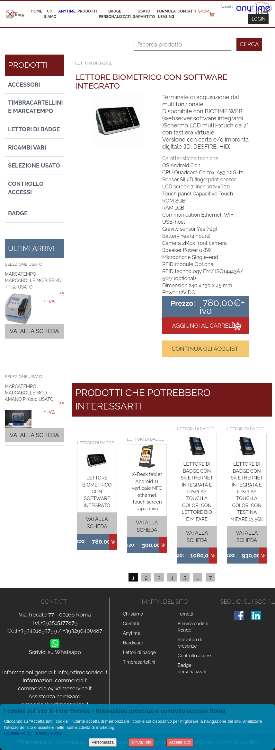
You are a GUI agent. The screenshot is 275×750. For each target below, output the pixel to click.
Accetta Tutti (180, 742)
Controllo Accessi (26, 187)
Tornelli (185, 613)
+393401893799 (37, 630)
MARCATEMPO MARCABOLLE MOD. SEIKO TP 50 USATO (33, 280)
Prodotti (87, 11)
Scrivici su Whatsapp (55, 650)
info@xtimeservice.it (83, 672)
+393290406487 (82, 630)
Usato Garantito (144, 14)
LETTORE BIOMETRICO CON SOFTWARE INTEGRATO (96, 491)
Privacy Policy (49, 733)
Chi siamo (50, 14)
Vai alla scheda (34, 331)
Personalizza (103, 742)
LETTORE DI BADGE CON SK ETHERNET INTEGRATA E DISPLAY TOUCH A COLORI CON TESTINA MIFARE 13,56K (246, 491)
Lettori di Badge (34, 129)
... (197, 578)
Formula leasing (166, 14)
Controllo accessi (195, 655)
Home (36, 11)
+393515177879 (58, 622)
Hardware (133, 642)
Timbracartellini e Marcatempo (35, 106)
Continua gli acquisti (206, 348)
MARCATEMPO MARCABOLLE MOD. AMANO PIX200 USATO (29, 393)
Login (258, 19)
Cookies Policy (17, 733)
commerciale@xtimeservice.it (55, 688)
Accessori (24, 84)
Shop (203, 11)
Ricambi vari (27, 147)
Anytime (67, 11)
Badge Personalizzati (115, 14)
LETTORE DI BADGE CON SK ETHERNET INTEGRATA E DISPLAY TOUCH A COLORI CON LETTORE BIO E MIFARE (197, 491)
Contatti (186, 11)
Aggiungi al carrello (205, 325)
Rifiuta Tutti (141, 742)
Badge (18, 213)
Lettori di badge (139, 652)
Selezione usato (34, 165)
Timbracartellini (139, 662)
